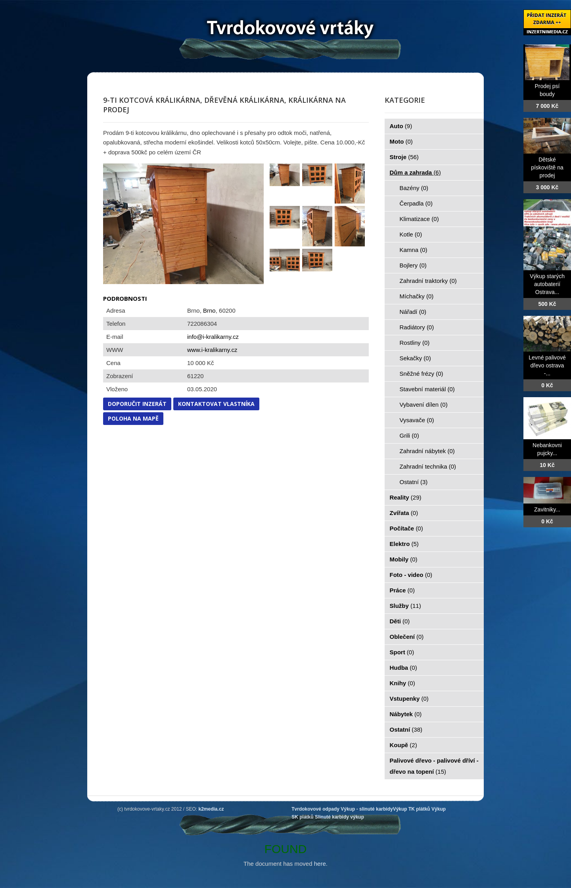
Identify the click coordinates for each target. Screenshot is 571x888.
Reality (406, 497)
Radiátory (417, 327)
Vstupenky (409, 698)
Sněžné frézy (421, 373)
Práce (402, 590)
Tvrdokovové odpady (315, 809)
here (320, 863)
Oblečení (407, 636)
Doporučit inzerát (137, 403)
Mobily (404, 559)
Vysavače (417, 420)
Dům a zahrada (415, 172)
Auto (401, 126)
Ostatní (414, 482)
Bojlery (413, 265)
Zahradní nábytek (427, 451)
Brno (209, 310)
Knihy (402, 683)
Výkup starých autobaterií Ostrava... (547, 284)
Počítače (406, 528)
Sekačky (415, 358)
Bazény (414, 188)
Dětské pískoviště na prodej (547, 167)
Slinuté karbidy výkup (339, 817)
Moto (401, 141)
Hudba (403, 667)
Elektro (404, 543)
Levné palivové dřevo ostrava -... (547, 365)
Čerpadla (416, 203)
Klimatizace (419, 218)
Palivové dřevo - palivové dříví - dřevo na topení (434, 766)
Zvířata (404, 512)
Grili (409, 435)
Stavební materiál (427, 389)
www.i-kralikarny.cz (212, 349)
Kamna (413, 249)
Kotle (411, 234)
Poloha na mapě (133, 418)
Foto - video (411, 574)
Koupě (403, 745)
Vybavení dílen (424, 404)
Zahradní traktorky (428, 280)
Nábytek (406, 714)
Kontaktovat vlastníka (216, 403)
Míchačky (417, 296)
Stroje (404, 157)
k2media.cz (211, 809)
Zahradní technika (428, 466)
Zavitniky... (547, 509)
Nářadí (413, 311)
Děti (400, 621)
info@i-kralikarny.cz (213, 336)
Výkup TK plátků (411, 809)
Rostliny (415, 342)
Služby (405, 605)
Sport (402, 652)
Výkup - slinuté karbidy (367, 809)
